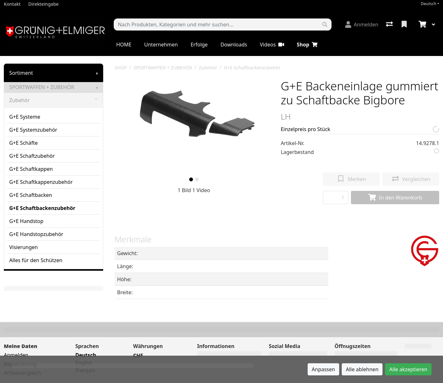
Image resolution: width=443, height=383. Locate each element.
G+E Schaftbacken (30, 195)
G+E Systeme (24, 116)
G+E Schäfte (23, 142)
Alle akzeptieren (408, 369)
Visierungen (23, 247)
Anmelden (16, 355)
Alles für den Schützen (35, 260)
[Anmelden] (361, 24)
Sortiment (21, 72)
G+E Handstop (26, 221)
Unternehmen (161, 44)
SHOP (121, 68)
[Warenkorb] (421, 24)
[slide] (191, 179)
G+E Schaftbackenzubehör (42, 208)
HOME (124, 44)
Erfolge (199, 44)
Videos (272, 44)
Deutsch (428, 3)
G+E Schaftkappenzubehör (41, 181)
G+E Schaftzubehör (32, 155)
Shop (307, 44)
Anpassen (323, 369)
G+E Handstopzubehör (36, 234)
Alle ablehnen (362, 369)
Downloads (233, 44)
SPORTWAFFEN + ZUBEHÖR (41, 87)
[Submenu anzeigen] (97, 73)
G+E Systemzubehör (33, 129)
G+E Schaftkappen (31, 168)
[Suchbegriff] (216, 24)
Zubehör (53, 100)
